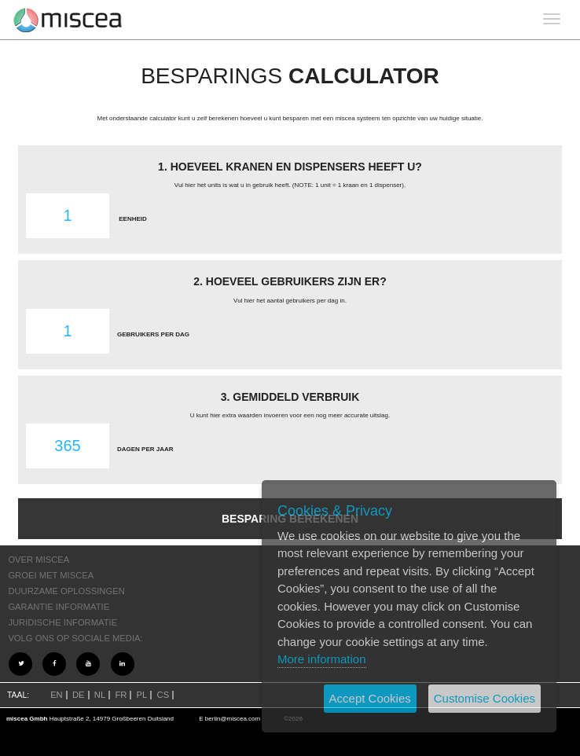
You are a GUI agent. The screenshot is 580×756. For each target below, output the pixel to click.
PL (142, 694)
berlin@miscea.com (232, 718)
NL (99, 694)
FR (121, 694)
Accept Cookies (370, 698)
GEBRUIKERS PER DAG (153, 334)
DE (78, 694)
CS (163, 694)
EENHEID (133, 218)
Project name (68, 19)
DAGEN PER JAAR (145, 449)
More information (321, 659)
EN (56, 694)
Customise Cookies (484, 698)
